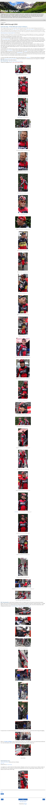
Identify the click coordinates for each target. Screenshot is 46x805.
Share (2, 793)
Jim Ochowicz (17, 511)
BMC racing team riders (4, 61)
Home (23, 799)
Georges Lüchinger (8, 741)
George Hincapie (9, 764)
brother (26, 51)
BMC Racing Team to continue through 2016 (8, 32)
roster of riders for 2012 (30, 29)
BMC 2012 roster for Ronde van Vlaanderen (16, 61)
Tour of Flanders (9, 50)
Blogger (25, 803)
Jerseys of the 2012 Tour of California (10, 58)
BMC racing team (16, 29)
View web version (23, 801)
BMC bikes (28, 57)
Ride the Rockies (19, 52)
